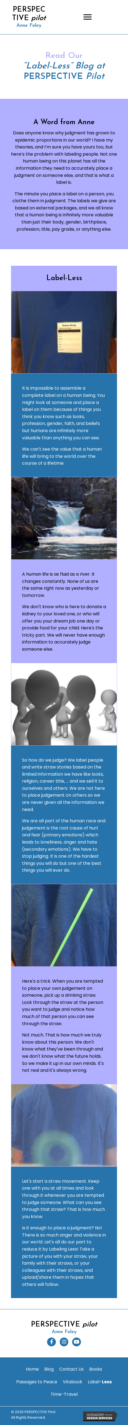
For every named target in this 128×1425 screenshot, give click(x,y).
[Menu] (87, 17)
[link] (32, 1369)
